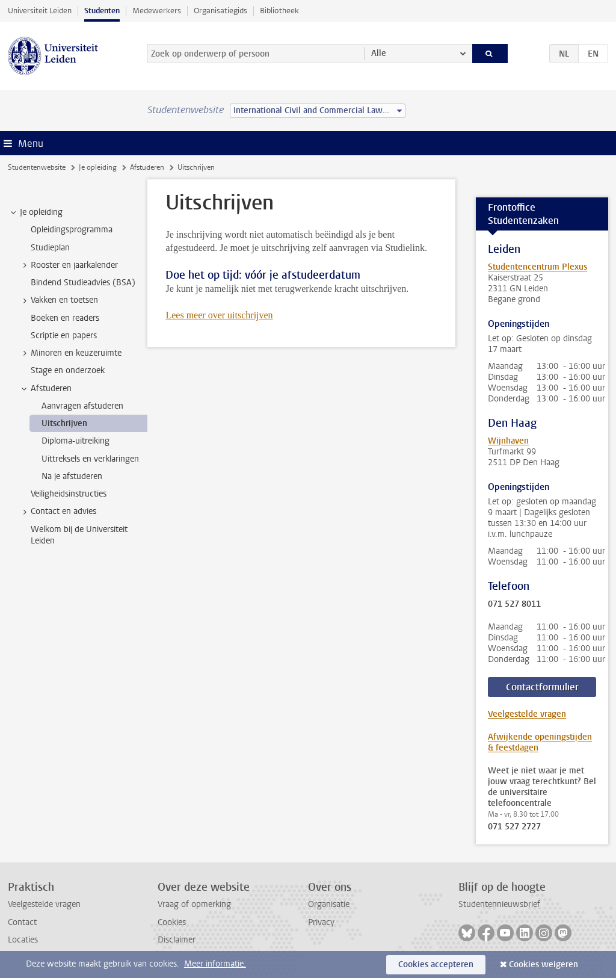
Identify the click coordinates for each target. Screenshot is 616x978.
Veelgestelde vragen (527, 714)
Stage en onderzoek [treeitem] (68, 370)
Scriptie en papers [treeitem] (64, 335)
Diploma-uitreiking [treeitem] (75, 441)
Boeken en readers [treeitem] (65, 318)
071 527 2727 (514, 827)
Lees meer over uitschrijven (219, 315)
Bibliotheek (279, 10)
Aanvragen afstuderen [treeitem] (82, 406)
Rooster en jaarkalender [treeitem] (68, 265)
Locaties (23, 940)
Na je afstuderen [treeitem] (72, 476)
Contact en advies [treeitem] (57, 512)
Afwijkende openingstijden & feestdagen (540, 742)
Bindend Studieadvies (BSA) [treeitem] (83, 282)
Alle (378, 53)
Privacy (321, 922)
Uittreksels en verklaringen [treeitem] (90, 459)
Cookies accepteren (435, 964)
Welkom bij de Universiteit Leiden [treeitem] (79, 535)
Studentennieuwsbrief (499, 904)
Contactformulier (542, 687)
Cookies (172, 922)
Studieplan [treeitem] (50, 247)
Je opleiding (98, 167)
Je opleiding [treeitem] (35, 212)
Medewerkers (156, 10)
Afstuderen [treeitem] (45, 389)
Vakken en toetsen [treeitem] (58, 300)
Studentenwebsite (37, 167)
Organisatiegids (220, 10)
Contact (22, 922)
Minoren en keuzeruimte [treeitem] (70, 353)
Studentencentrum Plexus (537, 267)
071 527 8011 (514, 604)
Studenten (102, 10)
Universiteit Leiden (40, 10)
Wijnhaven (508, 441)
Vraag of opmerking (194, 904)
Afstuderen (147, 167)
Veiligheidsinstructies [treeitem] (68, 494)
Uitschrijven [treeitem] (64, 423)
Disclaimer (177, 940)
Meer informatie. (215, 964)
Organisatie (329, 904)
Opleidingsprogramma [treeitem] (71, 229)
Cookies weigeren (543, 964)
